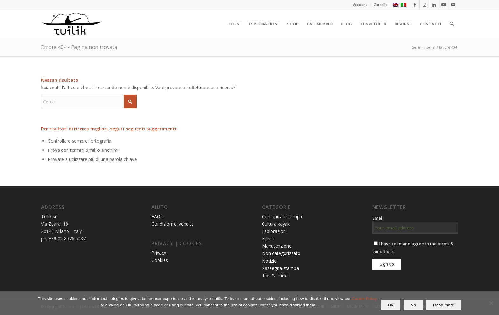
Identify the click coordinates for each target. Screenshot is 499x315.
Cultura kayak (276, 224)
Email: (378, 218)
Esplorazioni (274, 231)
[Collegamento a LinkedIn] (434, 5)
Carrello (381, 4)
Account (360, 4)
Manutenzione (277, 246)
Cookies (159, 260)
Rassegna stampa (280, 268)
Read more (443, 305)
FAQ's (157, 217)
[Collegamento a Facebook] (414, 5)
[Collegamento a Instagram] (424, 5)
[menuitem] (360, 4)
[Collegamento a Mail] (453, 5)
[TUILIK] (71, 24)
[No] (491, 303)
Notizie (269, 261)
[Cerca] (452, 24)
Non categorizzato (281, 253)
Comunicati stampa (282, 217)
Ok (390, 305)
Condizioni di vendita (172, 224)
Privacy (158, 253)
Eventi (268, 238)
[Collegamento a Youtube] (443, 5)
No (413, 305)
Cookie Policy (364, 298)
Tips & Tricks (275, 275)
